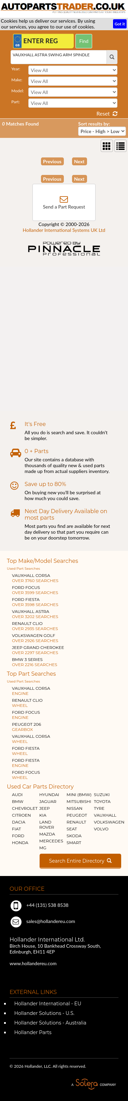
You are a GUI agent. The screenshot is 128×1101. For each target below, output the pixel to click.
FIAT (16, 828)
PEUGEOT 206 (26, 727)
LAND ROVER (46, 824)
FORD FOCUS (35, 590)
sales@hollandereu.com (42, 921)
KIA (42, 815)
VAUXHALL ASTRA (35, 614)
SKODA (74, 835)
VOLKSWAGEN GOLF (35, 638)
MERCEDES (51, 840)
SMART (74, 842)
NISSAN (75, 808)
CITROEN (21, 815)
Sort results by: (94, 124)
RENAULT (76, 822)
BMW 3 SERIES (34, 662)
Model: (17, 90)
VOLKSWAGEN (109, 822)
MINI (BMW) (79, 794)
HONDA (20, 842)
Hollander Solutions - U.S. (43, 1013)
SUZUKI (102, 794)
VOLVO (101, 828)
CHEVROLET (25, 808)
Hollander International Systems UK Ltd (64, 230)
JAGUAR (47, 801)
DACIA (18, 822)
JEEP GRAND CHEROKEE (38, 650)
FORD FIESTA (35, 602)
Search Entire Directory (80, 861)
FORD (18, 835)
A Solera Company (93, 1084)
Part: (15, 101)
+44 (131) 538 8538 (39, 905)
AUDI (17, 794)
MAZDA (47, 834)
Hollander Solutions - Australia (49, 1023)
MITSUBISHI (79, 801)
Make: (16, 79)
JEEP (44, 808)
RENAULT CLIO (35, 626)
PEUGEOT (77, 815)
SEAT (72, 828)
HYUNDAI (49, 794)
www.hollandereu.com (33, 963)
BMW (18, 801)
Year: (15, 68)
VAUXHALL (105, 815)
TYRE (99, 808)
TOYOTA (102, 801)
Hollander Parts (32, 1032)
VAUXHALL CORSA (35, 578)
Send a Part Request (64, 207)
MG (42, 847)
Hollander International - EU (47, 1004)
